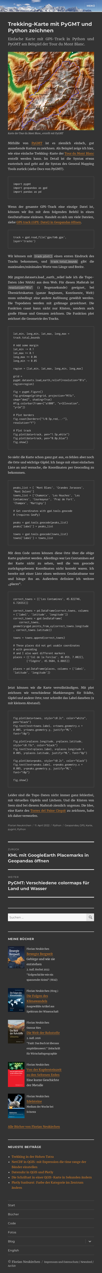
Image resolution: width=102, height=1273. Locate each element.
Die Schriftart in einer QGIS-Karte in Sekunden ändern (52, 1177)
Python (57, 825)
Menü (91, 5)
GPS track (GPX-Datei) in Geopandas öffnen (48, 222)
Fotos (12, 1232)
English (13, 1250)
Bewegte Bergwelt (40, 954)
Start (11, 1205)
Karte (89, 825)
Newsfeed (86, 1262)
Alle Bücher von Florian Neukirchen (34, 1126)
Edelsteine (34, 1101)
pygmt (12, 829)
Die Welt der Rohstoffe (43, 1033)
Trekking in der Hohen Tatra (33, 1156)
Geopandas (72, 825)
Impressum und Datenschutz (61, 1262)
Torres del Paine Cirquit (48, 810)
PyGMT (37, 143)
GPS (82, 825)
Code (12, 1223)
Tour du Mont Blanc (79, 153)
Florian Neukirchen (19, 825)
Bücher (13, 1214)
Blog (11, 1241)
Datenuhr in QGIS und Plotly (32, 1172)
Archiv (12, 1265)
